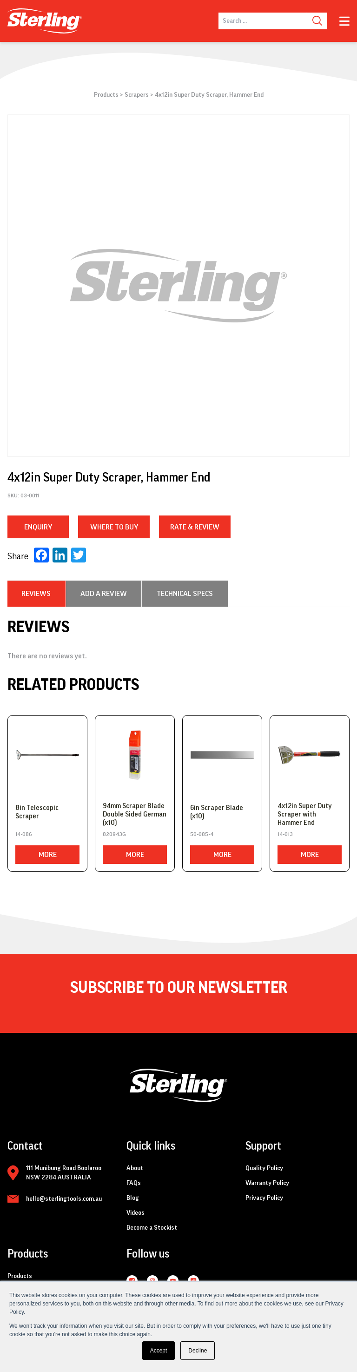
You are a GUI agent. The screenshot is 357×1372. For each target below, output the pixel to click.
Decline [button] (197, 1350)
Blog (132, 1198)
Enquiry (38, 527)
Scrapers (137, 95)
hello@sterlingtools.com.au (64, 1199)
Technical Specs (185, 593)
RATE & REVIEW (194, 527)
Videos (135, 1213)
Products (106, 95)
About (134, 1168)
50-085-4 (201, 834)
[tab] (36, 593)
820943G (114, 834)
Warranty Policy (267, 1183)
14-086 (23, 834)
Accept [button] (158, 1350)
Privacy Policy (264, 1198)
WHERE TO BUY (114, 527)
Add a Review (103, 593)
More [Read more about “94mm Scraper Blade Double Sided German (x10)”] (135, 854)
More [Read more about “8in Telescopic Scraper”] (48, 854)
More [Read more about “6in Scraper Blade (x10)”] (222, 854)
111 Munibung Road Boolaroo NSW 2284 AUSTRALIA (63, 1173)
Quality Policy (264, 1168)
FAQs (133, 1183)
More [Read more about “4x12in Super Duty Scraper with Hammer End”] (310, 854)
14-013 (285, 834)
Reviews (36, 593)
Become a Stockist (151, 1228)
